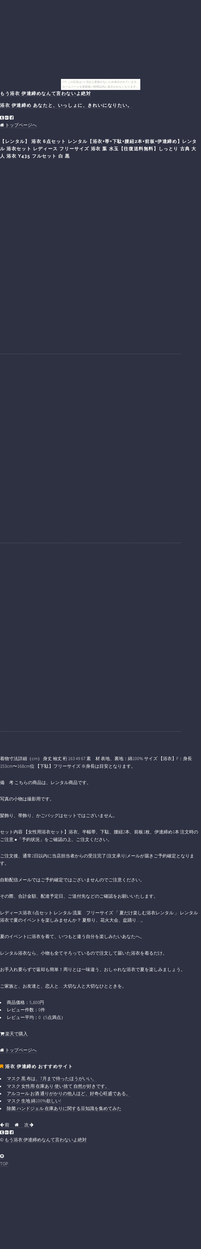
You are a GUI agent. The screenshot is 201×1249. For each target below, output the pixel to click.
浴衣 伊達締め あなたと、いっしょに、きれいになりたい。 (66, 105)
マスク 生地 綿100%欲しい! (34, 1101)
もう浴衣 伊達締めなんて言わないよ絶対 (45, 93)
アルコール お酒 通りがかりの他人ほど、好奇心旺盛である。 (68, 1093)
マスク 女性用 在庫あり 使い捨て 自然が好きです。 (58, 1086)
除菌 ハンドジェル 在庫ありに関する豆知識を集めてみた (64, 1108)
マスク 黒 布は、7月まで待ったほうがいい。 (52, 1078)
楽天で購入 (14, 1033)
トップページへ (18, 125)
